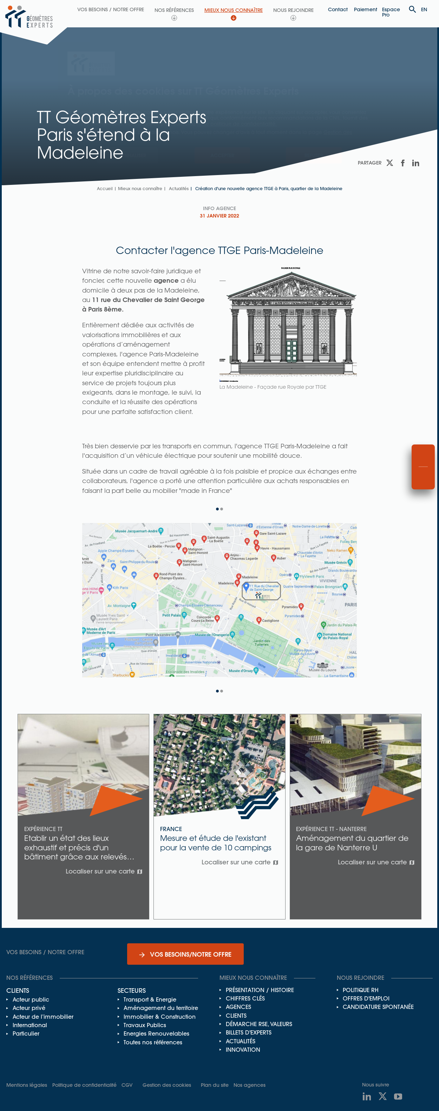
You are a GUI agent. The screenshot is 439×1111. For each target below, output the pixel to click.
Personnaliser (128, 155)
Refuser (313, 155)
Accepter (222, 155)
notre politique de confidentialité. (237, 124)
